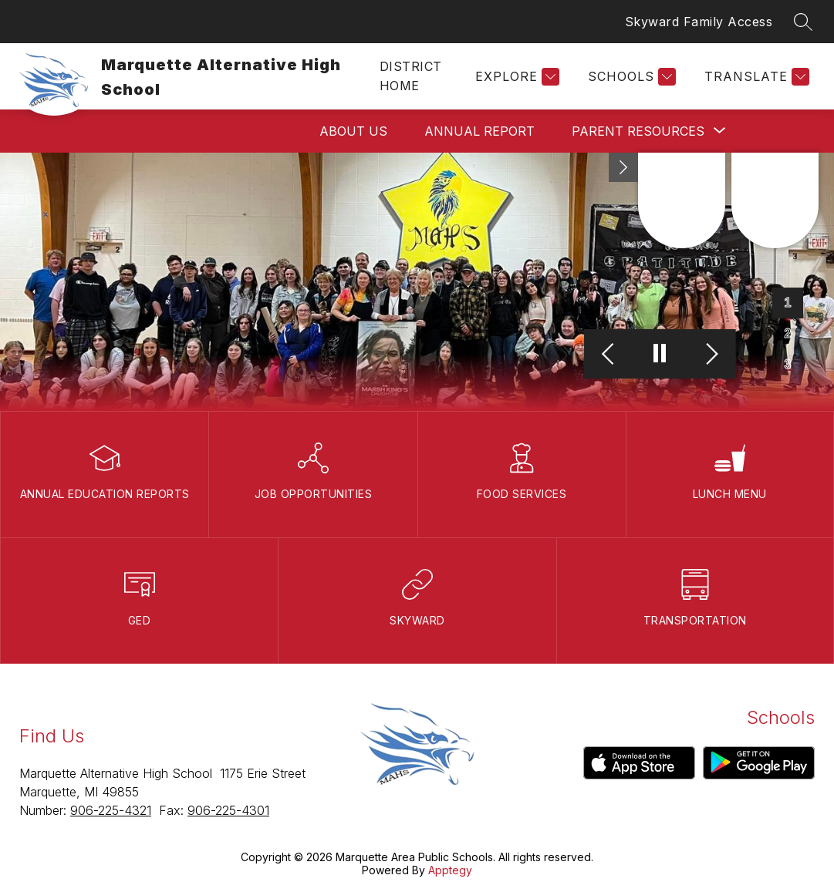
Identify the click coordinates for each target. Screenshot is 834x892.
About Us (353, 131)
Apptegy (450, 870)
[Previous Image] (610, 354)
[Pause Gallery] (660, 354)
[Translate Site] (755, 76)
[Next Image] (710, 354)
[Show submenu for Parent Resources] (638, 131)
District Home (411, 76)
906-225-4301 (228, 810)
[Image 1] (787, 303)
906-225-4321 (110, 810)
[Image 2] (787, 333)
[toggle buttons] (623, 167)
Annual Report (479, 131)
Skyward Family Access (699, 21)
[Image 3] (787, 364)
